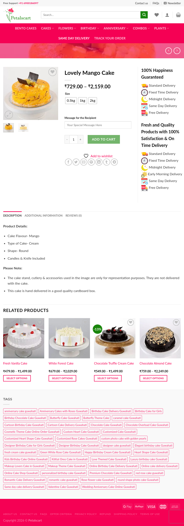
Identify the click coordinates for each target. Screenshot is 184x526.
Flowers (67, 28)
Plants (161, 28)
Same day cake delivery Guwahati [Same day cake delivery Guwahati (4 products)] (24, 486)
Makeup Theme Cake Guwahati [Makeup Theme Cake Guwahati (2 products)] (66, 466)
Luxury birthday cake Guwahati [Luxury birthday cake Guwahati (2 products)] (149, 459)
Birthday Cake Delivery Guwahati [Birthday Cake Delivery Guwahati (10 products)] (111, 411)
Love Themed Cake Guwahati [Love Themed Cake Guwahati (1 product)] (109, 459)
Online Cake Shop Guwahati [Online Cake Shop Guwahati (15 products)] (21, 473)
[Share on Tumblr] (106, 162)
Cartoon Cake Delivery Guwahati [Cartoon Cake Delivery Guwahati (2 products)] (67, 425)
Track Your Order (110, 38)
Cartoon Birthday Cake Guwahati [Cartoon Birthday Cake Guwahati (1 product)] (24, 425)
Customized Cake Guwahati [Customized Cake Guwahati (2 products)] (119, 431)
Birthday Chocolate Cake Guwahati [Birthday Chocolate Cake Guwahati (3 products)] (25, 418)
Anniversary (116, 28)
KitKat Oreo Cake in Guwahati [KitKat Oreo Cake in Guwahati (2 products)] (70, 459)
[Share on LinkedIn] (99, 162)
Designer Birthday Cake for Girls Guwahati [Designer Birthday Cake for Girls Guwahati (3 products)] (29, 445)
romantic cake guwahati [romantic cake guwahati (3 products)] (63, 479)
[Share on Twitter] (76, 162)
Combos (141, 28)
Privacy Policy (86, 514)
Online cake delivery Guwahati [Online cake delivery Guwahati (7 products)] (159, 466)
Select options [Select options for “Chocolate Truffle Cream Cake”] (107, 378)
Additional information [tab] (44, 215)
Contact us (141, 3)
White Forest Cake (61, 363)
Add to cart (103, 139)
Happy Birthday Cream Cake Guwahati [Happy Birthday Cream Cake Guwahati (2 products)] (107, 452)
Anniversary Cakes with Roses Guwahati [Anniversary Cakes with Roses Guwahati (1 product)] (63, 411)
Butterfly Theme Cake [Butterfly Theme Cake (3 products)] (96, 418)
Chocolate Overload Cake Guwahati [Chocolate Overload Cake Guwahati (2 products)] (147, 425)
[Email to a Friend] (83, 162)
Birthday (90, 28)
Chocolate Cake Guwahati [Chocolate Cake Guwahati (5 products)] (106, 425)
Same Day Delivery (74, 38)
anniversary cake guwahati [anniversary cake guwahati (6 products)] (20, 411)
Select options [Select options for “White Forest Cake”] (62, 378)
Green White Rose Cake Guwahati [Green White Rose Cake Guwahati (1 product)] (60, 452)
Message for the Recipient (80, 118)
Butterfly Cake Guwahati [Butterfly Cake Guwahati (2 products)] (64, 418)
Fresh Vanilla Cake (15, 363)
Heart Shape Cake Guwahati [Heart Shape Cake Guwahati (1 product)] (151, 452)
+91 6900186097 (28, 3)
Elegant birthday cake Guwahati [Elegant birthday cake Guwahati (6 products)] (153, 445)
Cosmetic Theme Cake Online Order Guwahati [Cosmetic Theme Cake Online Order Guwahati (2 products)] (31, 431)
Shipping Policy (125, 514)
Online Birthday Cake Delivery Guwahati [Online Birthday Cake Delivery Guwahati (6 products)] (113, 466)
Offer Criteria (61, 514)
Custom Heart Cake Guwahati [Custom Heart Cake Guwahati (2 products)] (81, 431)
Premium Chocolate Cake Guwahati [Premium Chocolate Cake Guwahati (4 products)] (111, 473)
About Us (10, 514)
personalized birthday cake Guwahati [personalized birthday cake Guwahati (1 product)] (64, 473)
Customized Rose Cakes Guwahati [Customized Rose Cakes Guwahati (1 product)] (77, 438)
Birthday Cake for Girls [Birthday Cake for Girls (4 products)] (148, 411)
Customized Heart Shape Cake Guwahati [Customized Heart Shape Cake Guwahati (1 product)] (28, 438)
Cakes (47, 28)
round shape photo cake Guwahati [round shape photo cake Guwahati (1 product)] (138, 479)
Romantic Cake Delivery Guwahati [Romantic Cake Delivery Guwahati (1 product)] (24, 479)
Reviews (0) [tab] (74, 215)
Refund (105, 514)
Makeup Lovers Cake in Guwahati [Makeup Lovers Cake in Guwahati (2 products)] (24, 466)
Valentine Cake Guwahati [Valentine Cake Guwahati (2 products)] (63, 486)
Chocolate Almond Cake (156, 363)
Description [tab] (12, 215)
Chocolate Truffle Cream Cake (114, 363)
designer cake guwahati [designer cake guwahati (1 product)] (117, 445)
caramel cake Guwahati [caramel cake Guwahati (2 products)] (127, 418)
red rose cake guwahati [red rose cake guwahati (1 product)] (149, 473)
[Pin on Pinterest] (91, 162)
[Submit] (144, 14)
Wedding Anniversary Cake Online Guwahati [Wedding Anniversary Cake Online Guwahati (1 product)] (108, 486)
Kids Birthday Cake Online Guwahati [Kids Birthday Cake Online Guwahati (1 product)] (26, 459)
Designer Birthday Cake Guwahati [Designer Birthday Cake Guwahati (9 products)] (79, 445)
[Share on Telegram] (114, 162)
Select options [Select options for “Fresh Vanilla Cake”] (17, 378)
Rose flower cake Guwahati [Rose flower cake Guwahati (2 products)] (97, 479)
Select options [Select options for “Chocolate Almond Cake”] (153, 378)
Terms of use (150, 514)
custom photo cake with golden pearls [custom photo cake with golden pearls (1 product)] (123, 438)
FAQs (156, 3)
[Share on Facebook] (68, 162)
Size (67, 93)
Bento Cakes (26, 28)
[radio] (71, 100)
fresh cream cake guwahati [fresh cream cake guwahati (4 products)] (20, 452)
